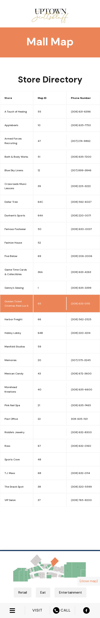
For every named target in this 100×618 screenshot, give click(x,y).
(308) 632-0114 (80, 473)
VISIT (37, 610)
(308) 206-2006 (81, 256)
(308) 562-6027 (81, 202)
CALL (62, 610)
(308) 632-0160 (81, 446)
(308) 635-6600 (81, 389)
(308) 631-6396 (81, 111)
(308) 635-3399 (81, 288)
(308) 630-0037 (81, 229)
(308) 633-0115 (80, 303)
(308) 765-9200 (81, 500)
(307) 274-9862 (81, 141)
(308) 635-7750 (81, 125)
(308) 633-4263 (81, 272)
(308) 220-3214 (81, 333)
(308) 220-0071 (81, 215)
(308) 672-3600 (81, 373)
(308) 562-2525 (81, 319)
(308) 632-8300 (81, 432)
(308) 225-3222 (81, 186)
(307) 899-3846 (81, 170)
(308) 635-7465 (81, 405)
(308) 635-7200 (81, 156)
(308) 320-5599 (81, 486)
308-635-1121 (79, 419)
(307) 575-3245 (81, 360)
